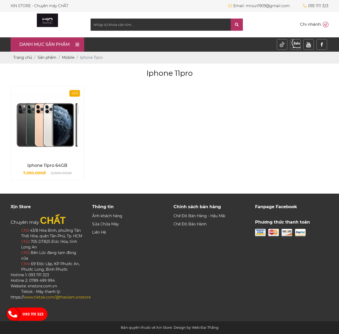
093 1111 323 (33, 314)
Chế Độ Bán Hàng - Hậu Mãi (199, 215)
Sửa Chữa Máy (105, 224)
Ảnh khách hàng (107, 215)
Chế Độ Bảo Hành (190, 224)
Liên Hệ (99, 232)
